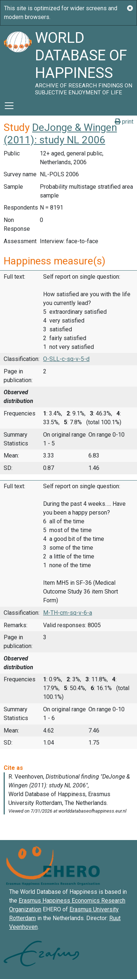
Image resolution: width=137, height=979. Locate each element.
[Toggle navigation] (9, 106)
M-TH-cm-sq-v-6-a (67, 612)
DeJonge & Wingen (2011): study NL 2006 (60, 133)
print (124, 121)
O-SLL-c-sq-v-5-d (66, 358)
